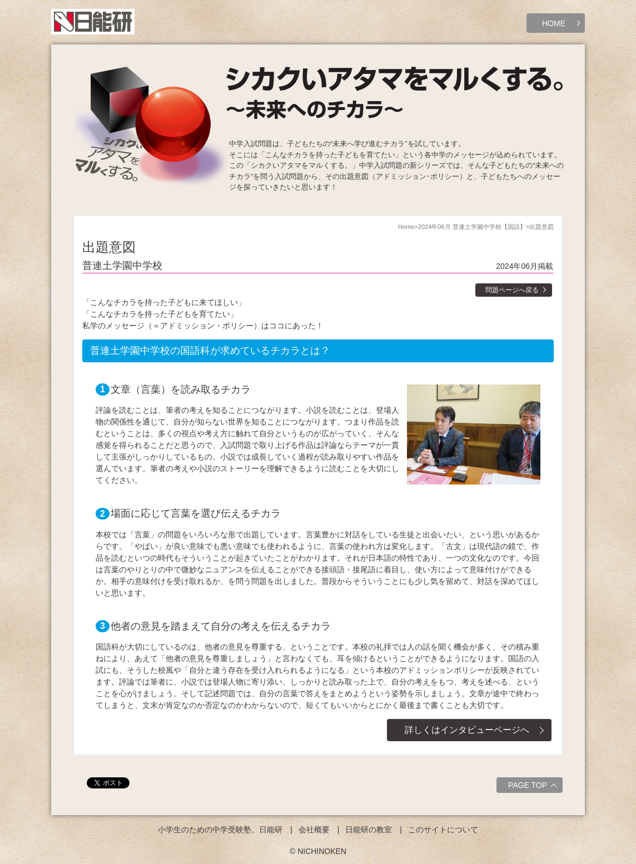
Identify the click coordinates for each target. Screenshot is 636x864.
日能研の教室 (368, 829)
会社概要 (314, 829)
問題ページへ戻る (512, 290)
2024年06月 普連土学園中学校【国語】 (472, 226)
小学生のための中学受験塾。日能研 (220, 829)
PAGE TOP (534, 787)
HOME (553, 23)
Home (406, 226)
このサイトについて (443, 829)
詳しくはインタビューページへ (467, 730)
